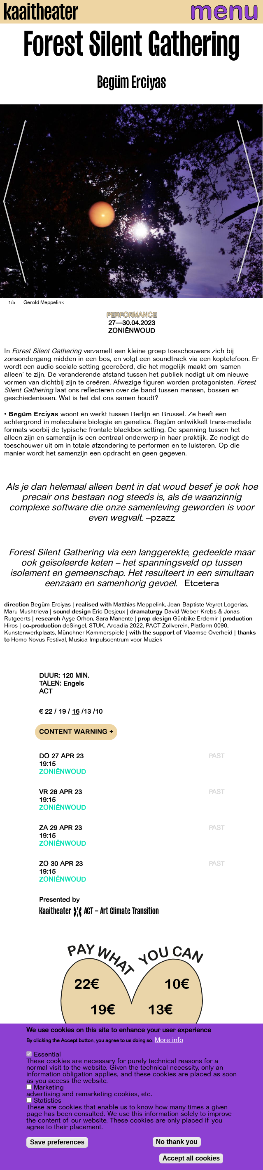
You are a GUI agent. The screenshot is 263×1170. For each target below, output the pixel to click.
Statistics (47, 1101)
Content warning (76, 732)
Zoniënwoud (131, 331)
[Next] (250, 201)
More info (169, 1040)
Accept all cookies (191, 1158)
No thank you (177, 1141)
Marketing (49, 1087)
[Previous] (12, 201)
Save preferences (57, 1142)
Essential (47, 1054)
